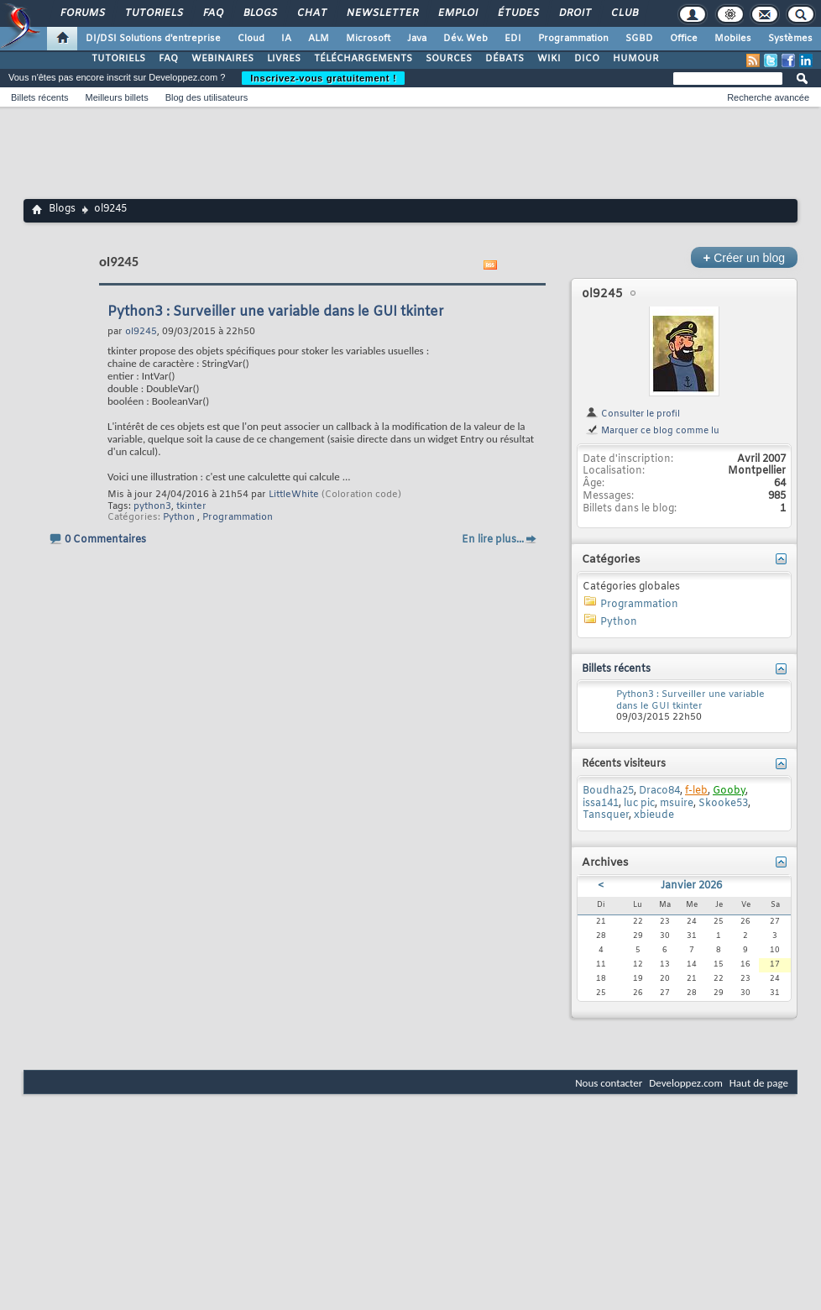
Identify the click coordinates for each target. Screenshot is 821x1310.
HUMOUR (636, 59)
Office (684, 39)
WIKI (549, 59)
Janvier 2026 (691, 886)
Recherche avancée (768, 97)
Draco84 (659, 791)
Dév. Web (465, 39)
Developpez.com (686, 1083)
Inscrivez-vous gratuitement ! (323, 78)
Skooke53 (723, 803)
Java (416, 39)
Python (179, 517)
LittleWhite (294, 494)
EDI (513, 39)
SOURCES (449, 59)
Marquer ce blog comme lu (652, 431)
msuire (676, 803)
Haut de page (758, 1083)
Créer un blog (744, 257)
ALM (318, 39)
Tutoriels (153, 13)
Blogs (259, 13)
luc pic (639, 803)
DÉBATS (504, 59)
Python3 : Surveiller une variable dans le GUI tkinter (275, 312)
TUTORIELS (118, 59)
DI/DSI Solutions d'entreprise (153, 39)
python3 (152, 506)
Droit (574, 13)
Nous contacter (608, 1083)
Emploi (457, 13)
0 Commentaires (105, 540)
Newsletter (381, 13)
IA (286, 39)
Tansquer (606, 815)
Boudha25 (608, 791)
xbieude (654, 815)
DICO (586, 59)
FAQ (212, 13)
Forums (82, 13)
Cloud (251, 39)
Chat (311, 13)
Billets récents (39, 97)
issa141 (601, 803)
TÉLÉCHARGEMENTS (363, 59)
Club (624, 13)
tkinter (191, 506)
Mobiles (732, 39)
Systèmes (790, 39)
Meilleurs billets (116, 97)
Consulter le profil (632, 414)
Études (517, 13)
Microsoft (368, 39)
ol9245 (602, 294)
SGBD (639, 39)
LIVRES (284, 59)
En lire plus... (493, 540)
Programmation (573, 39)
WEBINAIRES (222, 59)
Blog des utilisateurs (206, 97)
